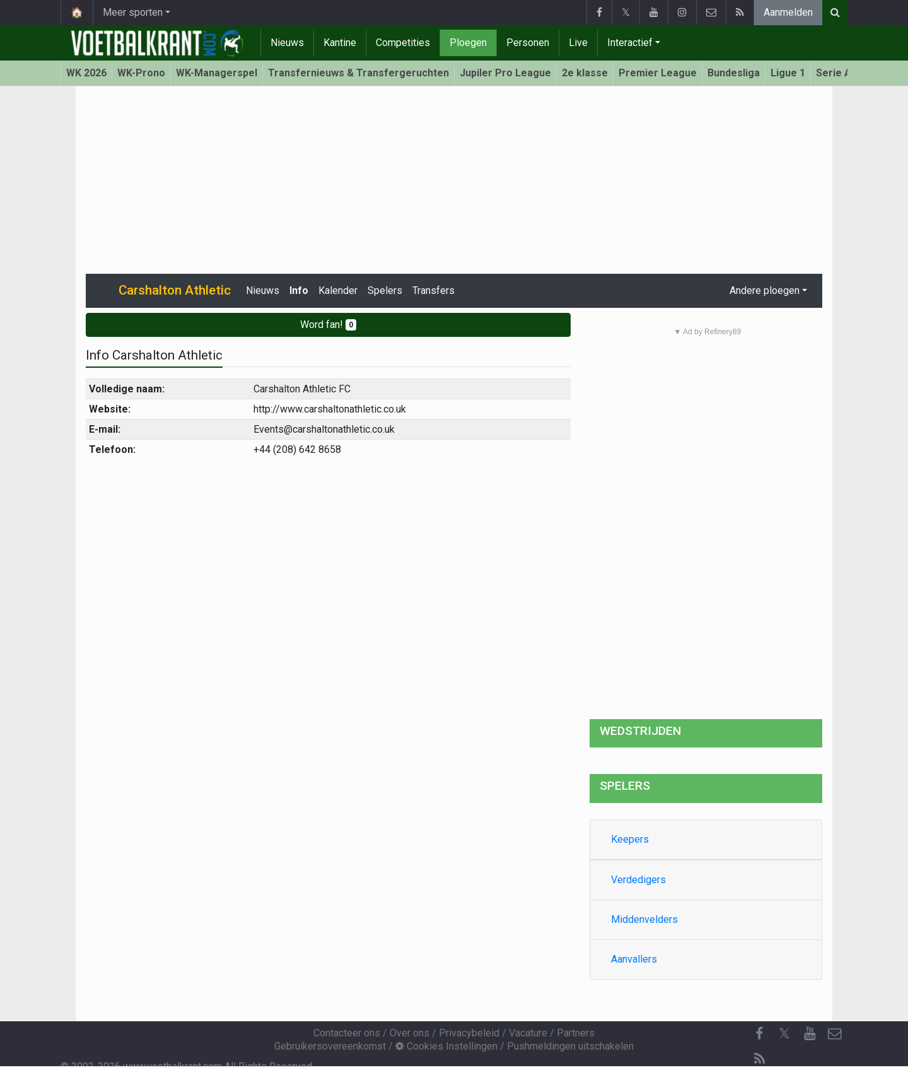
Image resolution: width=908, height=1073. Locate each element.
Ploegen (468, 43)
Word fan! (328, 325)
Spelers (385, 290)
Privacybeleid (469, 1033)
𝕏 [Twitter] (784, 1033)
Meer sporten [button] (133, 12)
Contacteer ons (346, 1033)
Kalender (338, 290)
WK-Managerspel (216, 73)
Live (578, 43)
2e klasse (585, 73)
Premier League (658, 73)
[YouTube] (809, 1034)
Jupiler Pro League (505, 73)
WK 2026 (86, 73)
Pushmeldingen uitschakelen (570, 1046)
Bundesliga (733, 73)
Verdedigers (638, 880)
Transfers (433, 290)
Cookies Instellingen (446, 1046)
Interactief (630, 43)
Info (298, 290)
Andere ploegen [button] (765, 290)
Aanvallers (634, 959)
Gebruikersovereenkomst (330, 1046)
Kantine (339, 43)
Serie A (833, 73)
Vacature (528, 1033)
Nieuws (287, 43)
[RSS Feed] (759, 1059)
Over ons (409, 1033)
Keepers (630, 839)
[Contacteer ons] (834, 1034)
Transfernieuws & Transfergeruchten (358, 73)
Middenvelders (644, 919)
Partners (576, 1033)
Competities (403, 43)
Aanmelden (788, 12)
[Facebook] (759, 1034)
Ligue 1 (788, 73)
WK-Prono (141, 73)
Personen (527, 43)
